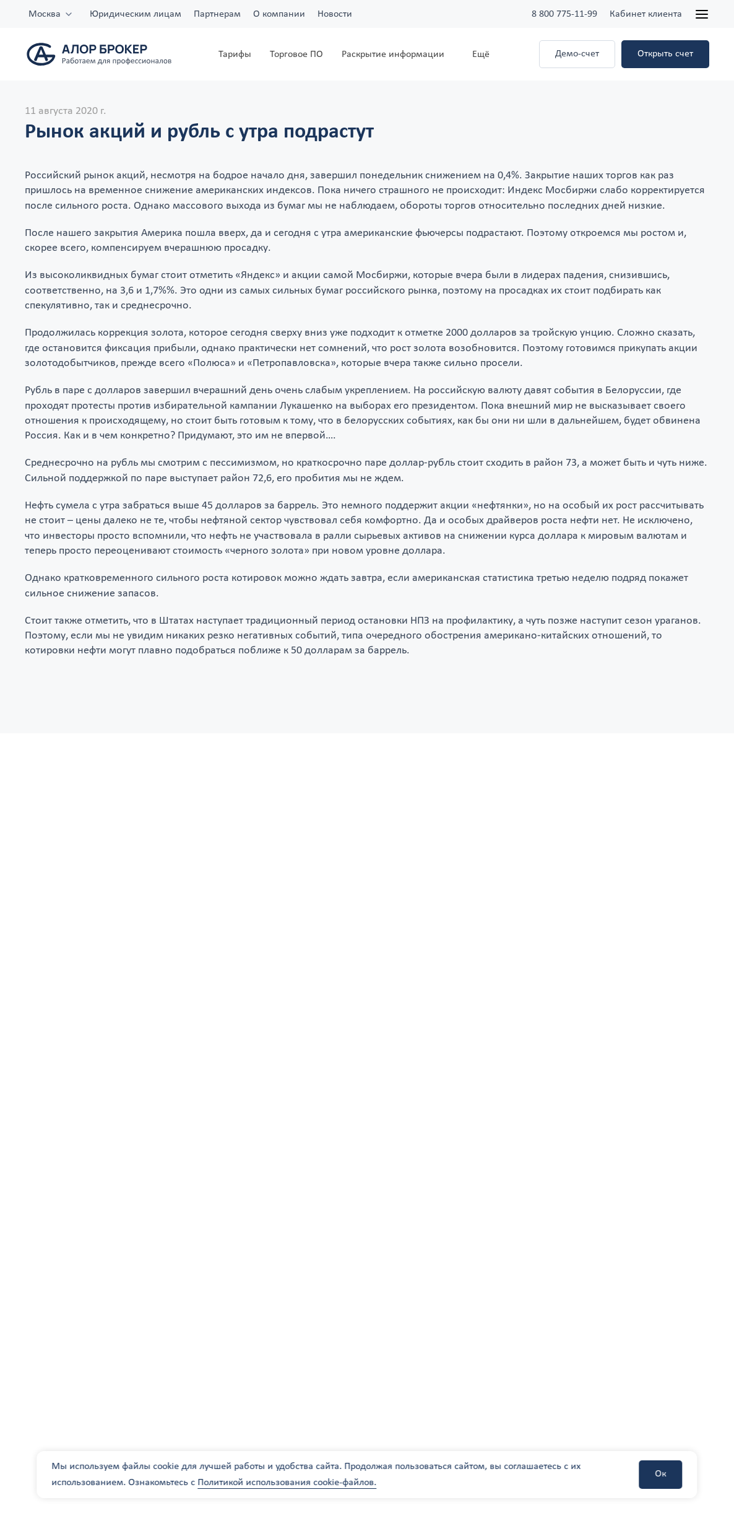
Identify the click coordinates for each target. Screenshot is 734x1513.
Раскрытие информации (393, 54)
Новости (334, 14)
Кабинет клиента (646, 14)
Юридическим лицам (135, 14)
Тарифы (234, 54)
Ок (661, 1474)
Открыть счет (665, 54)
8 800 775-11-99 (564, 14)
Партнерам (217, 14)
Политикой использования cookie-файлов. (286, 1483)
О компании (279, 14)
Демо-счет (577, 54)
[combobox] (51, 14)
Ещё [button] (481, 54)
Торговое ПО (296, 54)
